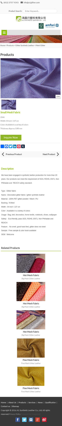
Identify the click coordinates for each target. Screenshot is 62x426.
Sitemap (15, 406)
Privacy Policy (15, 414)
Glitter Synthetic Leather (24, 45)
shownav (4, 32)
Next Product (49, 154)
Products (10, 45)
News (40, 402)
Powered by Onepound (30, 414)
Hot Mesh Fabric (31, 275)
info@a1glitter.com (32, 2)
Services (31, 402)
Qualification (50, 402)
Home (3, 402)
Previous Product (14, 154)
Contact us (5, 406)
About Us (12, 402)
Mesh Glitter (40, 45)
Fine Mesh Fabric (31, 360)
